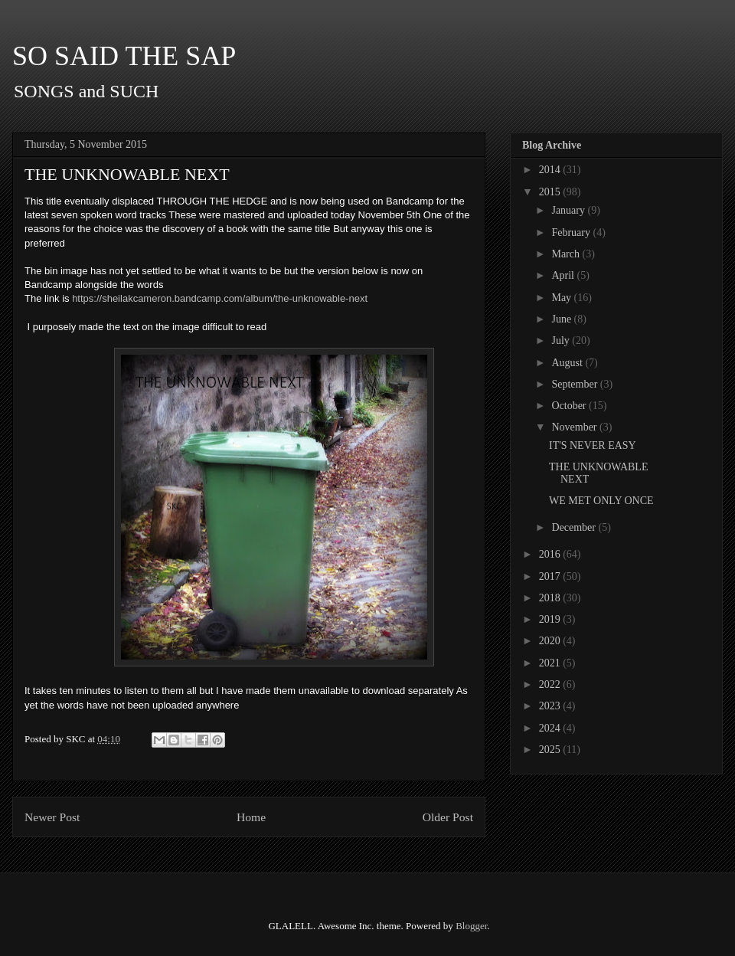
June (562, 319)
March (566, 254)
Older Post (448, 816)
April (564, 275)
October (570, 405)
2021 (551, 663)
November (575, 427)
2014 (551, 169)
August (568, 362)
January (569, 210)
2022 (551, 684)
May (562, 297)
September (575, 384)
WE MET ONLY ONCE (601, 500)
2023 (551, 706)
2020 (551, 641)
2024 (551, 728)
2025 (551, 749)
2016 (551, 554)
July (561, 340)
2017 (551, 576)
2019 (551, 619)
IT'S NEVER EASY (592, 445)
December (574, 527)
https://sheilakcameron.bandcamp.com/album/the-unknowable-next (220, 298)
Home (251, 816)
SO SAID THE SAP (124, 56)
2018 (551, 598)
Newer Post (52, 816)
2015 (551, 192)
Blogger (471, 925)
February (572, 232)
